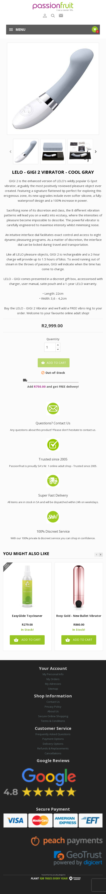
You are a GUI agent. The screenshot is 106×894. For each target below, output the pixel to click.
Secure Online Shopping (53, 716)
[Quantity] (50, 347)
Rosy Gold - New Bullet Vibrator (78, 616)
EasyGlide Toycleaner (27, 616)
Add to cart (53, 363)
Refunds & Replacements (53, 748)
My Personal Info (53, 674)
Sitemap (53, 688)
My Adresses (53, 684)
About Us (53, 711)
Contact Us (53, 702)
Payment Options (53, 739)
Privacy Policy (53, 706)
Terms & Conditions (53, 721)
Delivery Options (53, 744)
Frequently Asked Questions (53, 734)
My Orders (53, 679)
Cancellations (53, 753)
